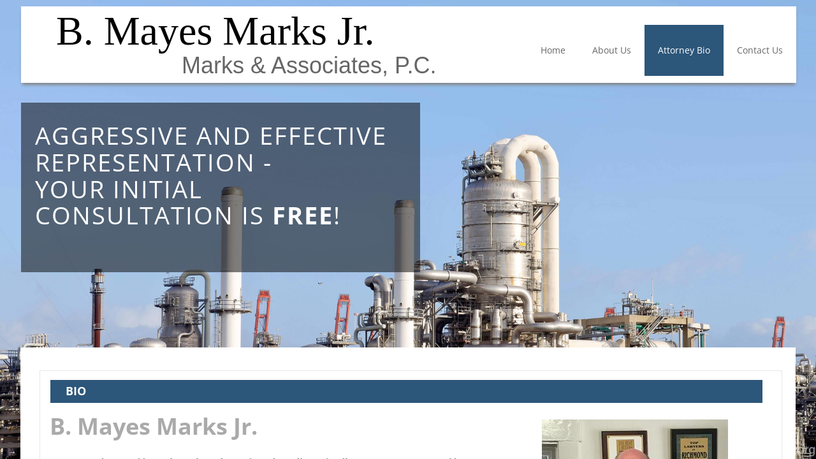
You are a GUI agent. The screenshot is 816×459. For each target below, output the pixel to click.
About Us (611, 50)
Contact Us (760, 50)
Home (553, 50)
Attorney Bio (684, 50)
